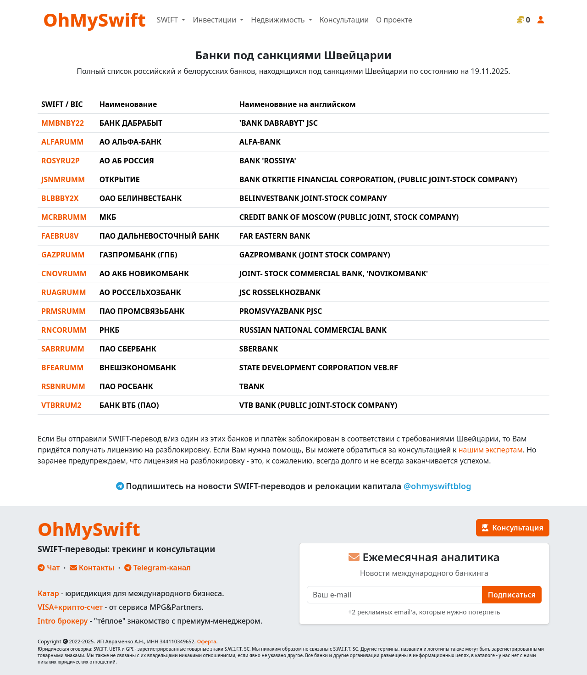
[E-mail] (394, 594)
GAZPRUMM (63, 255)
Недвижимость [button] (278, 20)
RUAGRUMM (63, 292)
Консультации (344, 20)
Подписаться (512, 595)
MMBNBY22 (62, 123)
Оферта (206, 641)
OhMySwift (94, 19)
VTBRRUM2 (61, 405)
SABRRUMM (62, 349)
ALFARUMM (62, 142)
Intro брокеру (63, 621)
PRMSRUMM (63, 311)
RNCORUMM (64, 330)
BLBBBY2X (59, 198)
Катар (48, 593)
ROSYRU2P (60, 161)
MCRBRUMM (64, 217)
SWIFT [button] (168, 20)
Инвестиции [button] (215, 20)
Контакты (92, 568)
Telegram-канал (157, 568)
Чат (49, 568)
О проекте (394, 20)
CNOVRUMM (64, 273)
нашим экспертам (491, 450)
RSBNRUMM (63, 386)
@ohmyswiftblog (437, 485)
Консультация (512, 528)
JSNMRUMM (63, 179)
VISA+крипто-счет (70, 607)
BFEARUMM (62, 368)
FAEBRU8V (59, 236)
